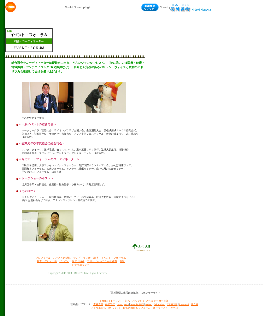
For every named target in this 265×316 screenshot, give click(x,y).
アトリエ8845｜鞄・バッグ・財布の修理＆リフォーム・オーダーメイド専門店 (134, 307)
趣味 (122, 261)
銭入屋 (194, 304)
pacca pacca (123, 304)
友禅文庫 (98, 304)
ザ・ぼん (64, 261)
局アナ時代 (78, 261)
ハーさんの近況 (62, 257)
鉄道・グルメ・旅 (47, 261)
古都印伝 (110, 304)
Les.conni (184, 304)
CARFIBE (172, 304)
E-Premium (159, 304)
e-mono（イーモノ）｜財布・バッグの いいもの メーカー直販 (134, 300)
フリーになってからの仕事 (102, 261)
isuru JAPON (137, 304)
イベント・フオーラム (113, 257)
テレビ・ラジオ (82, 257)
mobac (148, 304)
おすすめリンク (80, 264)
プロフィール (43, 257)
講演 (95, 257)
